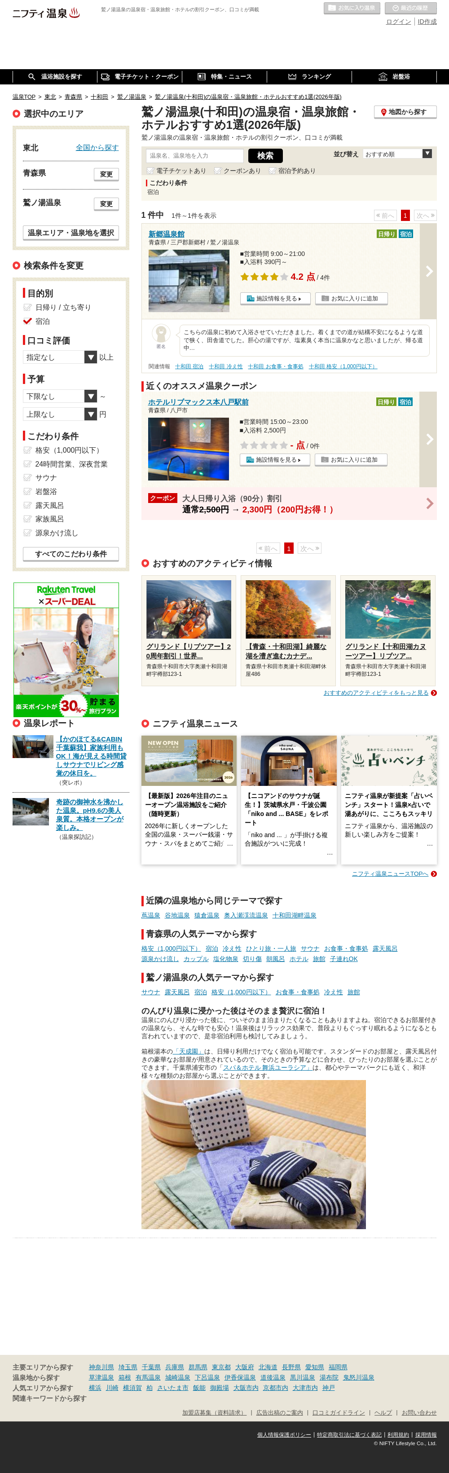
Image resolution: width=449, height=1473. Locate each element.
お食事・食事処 (346, 948)
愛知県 (314, 1367)
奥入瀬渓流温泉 (246, 915)
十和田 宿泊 (189, 366)
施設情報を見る (276, 298)
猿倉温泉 (207, 915)
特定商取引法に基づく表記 (349, 1435)
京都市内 (275, 1387)
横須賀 (132, 1387)
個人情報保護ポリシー (284, 1435)
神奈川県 (101, 1367)
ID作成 (427, 21)
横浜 (95, 1387)
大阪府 (244, 1367)
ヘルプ (383, 1413)
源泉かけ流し (160, 958)
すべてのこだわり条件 (71, 554)
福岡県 (338, 1367)
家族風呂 (49, 519)
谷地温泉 (177, 915)
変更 (106, 174)
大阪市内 (246, 1387)
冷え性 (232, 948)
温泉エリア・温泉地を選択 (71, 233)
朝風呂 (275, 958)
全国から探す (97, 147)
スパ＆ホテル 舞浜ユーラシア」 (268, 1067)
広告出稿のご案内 (279, 1413)
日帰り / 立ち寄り (63, 307)
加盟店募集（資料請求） (214, 1413)
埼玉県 (128, 1367)
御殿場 (219, 1387)
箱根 (125, 1377)
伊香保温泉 (240, 1377)
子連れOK (344, 958)
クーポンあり (242, 170)
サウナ (310, 948)
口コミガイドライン (339, 1413)
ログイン (398, 21)
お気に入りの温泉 (352, 8)
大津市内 (305, 1387)
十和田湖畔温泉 (295, 915)
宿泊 (212, 948)
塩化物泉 (225, 958)
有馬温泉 (148, 1377)
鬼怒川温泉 (358, 1377)
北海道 (268, 1367)
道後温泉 (273, 1377)
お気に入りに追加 (354, 298)
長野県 (291, 1367)
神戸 (328, 1387)
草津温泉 (101, 1377)
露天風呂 (385, 948)
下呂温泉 (207, 1377)
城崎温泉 (177, 1377)
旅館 (319, 958)
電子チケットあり (181, 170)
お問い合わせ (419, 1413)
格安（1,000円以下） (171, 948)
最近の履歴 (411, 8)
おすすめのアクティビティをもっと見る (376, 692)
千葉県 (151, 1367)
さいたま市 (173, 1387)
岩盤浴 (46, 491)
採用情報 (426, 1435)
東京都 (221, 1367)
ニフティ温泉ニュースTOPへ (390, 873)
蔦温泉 (150, 915)
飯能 (199, 1387)
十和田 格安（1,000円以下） (343, 366)
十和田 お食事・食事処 (275, 366)
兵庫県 (174, 1367)
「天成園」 (188, 1051)
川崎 (112, 1387)
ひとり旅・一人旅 (271, 948)
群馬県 (198, 1367)
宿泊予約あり (297, 170)
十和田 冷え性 (225, 366)
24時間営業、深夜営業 (71, 464)
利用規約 (398, 1435)
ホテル (299, 958)
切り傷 (252, 958)
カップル (196, 958)
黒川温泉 (302, 1377)
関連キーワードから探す (50, 1398)
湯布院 (329, 1377)
